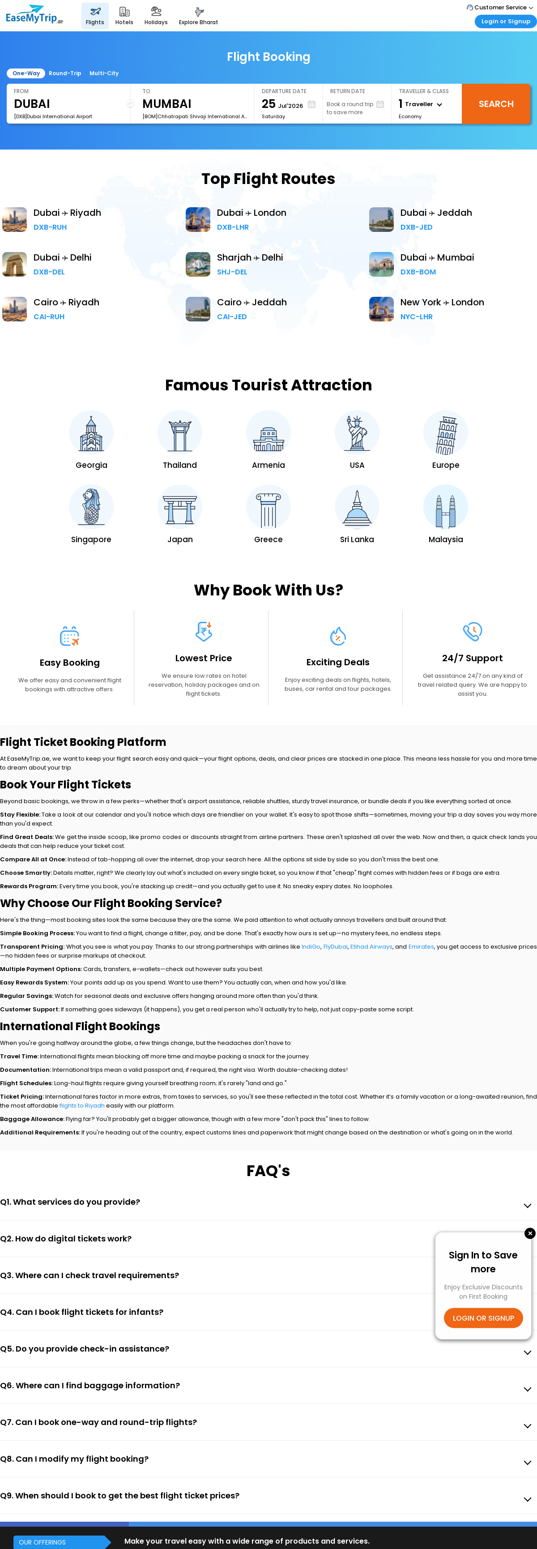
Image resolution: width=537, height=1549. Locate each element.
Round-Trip (65, 73)
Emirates (421, 946)
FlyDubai (336, 946)
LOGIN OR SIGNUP (483, 1318)
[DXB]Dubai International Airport (53, 116)
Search (496, 104)
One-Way (26, 73)
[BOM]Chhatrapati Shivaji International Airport (194, 116)
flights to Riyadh (82, 1105)
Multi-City (104, 73)
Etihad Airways (371, 946)
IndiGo (311, 946)
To (146, 91)
